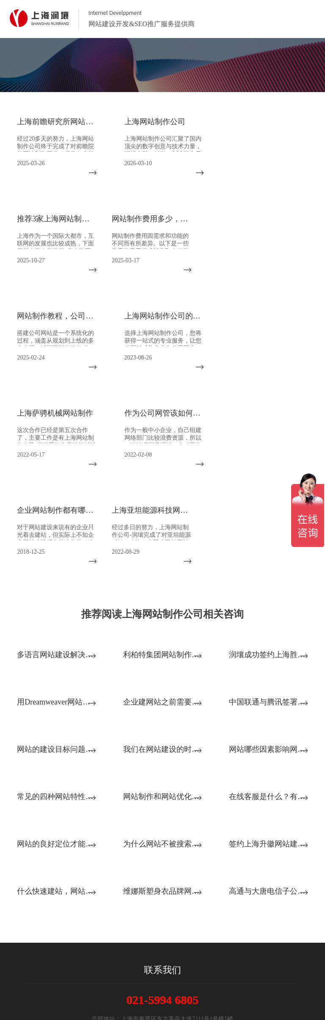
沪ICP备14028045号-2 (162, 1004)
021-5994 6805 (162, 903)
